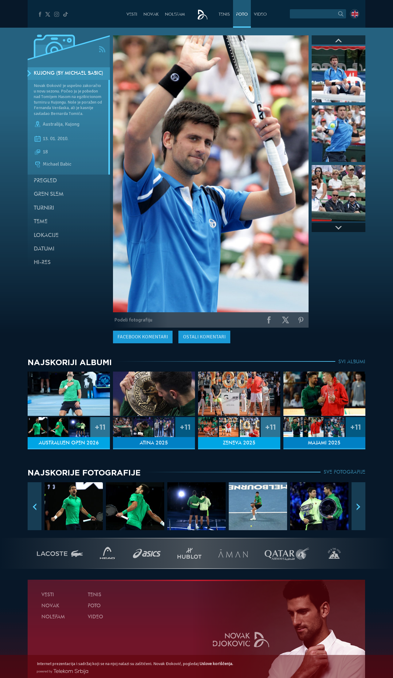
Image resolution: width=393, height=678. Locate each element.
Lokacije (46, 235)
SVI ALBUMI (351, 362)
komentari (143, 337)
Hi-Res (42, 263)
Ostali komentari (204, 337)
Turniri (44, 208)
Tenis (224, 14)
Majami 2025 (324, 443)
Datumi (44, 249)
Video (260, 14)
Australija (53, 124)
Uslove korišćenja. (216, 663)
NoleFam (175, 14)
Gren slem (49, 194)
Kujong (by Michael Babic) (68, 73)
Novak (151, 14)
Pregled (45, 181)
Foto (242, 14)
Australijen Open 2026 (69, 443)
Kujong (72, 124)
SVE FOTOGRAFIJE (344, 472)
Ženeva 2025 (239, 443)
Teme (41, 222)
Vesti (131, 14)
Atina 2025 (154, 443)
